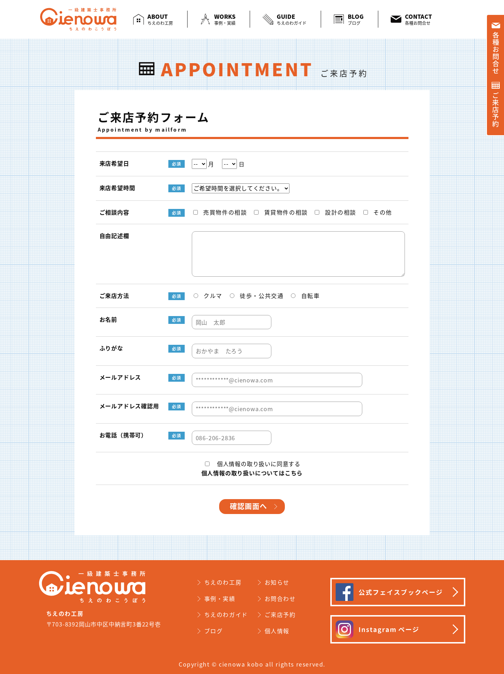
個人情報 (277, 630)
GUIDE (292, 19)
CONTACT (418, 19)
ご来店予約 (280, 614)
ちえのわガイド (226, 614)
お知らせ (277, 582)
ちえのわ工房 (223, 582)
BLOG (356, 19)
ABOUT (160, 19)
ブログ (213, 630)
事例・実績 (219, 598)
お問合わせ (280, 598)
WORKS (224, 19)
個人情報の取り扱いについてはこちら (252, 473)
